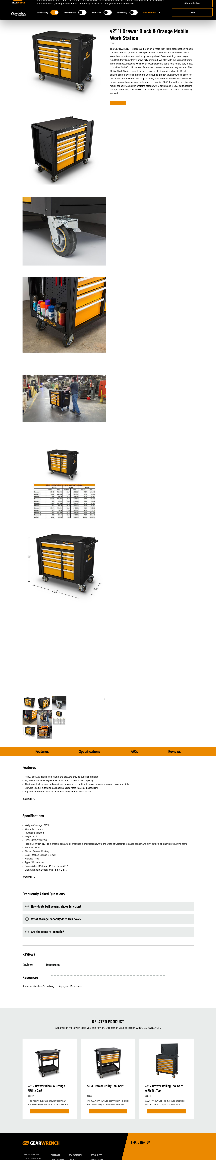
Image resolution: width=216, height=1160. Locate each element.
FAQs (134, 751)
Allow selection (192, 17)
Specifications (89, 751)
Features (42, 751)
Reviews (174, 751)
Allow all (192, 7)
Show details (149, 26)
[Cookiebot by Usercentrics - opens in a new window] (18, 28)
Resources (53, 965)
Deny (192, 26)
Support (55, 1155)
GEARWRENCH (75, 1155)
